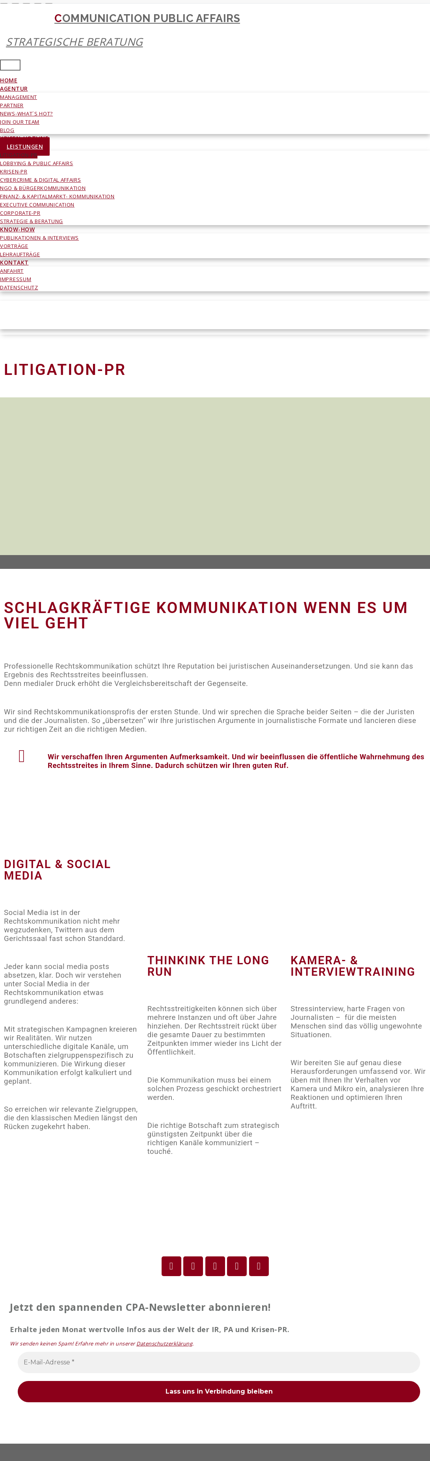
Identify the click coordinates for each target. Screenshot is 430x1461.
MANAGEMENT (18, 97)
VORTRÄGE (14, 246)
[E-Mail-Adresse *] (219, 1362)
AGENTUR (14, 88)
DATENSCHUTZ (19, 287)
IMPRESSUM (15, 279)
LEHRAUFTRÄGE (20, 254)
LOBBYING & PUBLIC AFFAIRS (36, 163)
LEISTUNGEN (25, 146)
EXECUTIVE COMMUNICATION (37, 204)
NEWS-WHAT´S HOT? (26, 113)
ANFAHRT (12, 270)
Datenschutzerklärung (164, 1343)
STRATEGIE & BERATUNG (31, 221)
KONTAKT (14, 262)
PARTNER (12, 105)
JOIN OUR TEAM (19, 121)
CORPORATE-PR (20, 212)
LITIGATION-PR (18, 154)
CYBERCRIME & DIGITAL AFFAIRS (40, 179)
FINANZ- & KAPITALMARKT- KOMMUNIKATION (57, 196)
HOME (8, 80)
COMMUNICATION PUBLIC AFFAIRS (205, 30)
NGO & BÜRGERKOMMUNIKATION (43, 188)
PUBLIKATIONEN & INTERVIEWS (39, 237)
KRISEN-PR (13, 171)
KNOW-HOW (17, 229)
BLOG (7, 130)
